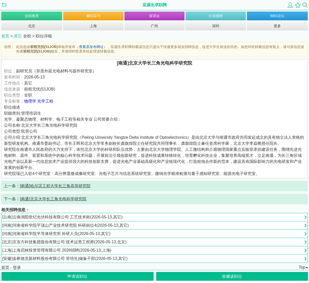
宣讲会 (154, 16)
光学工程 (45, 101)
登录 (17, 267)
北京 (31, 26)
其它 (18, 36)
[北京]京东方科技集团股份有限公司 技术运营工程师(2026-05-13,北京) (64, 242)
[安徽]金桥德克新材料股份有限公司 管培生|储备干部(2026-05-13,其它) (64, 258)
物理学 (30, 101)
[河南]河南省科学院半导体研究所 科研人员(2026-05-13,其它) (56, 233)
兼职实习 (93, 16)
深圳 (215, 26)
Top (302, 267)
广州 (154, 26)
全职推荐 (32, 16)
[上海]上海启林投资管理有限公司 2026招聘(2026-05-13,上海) (56, 250)
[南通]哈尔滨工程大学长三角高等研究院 (55, 186)
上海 (93, 26)
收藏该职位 (232, 276)
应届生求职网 (155, 5)
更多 (277, 26)
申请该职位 (77, 276)
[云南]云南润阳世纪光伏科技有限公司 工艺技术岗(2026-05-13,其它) (62, 217)
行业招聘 (216, 16)
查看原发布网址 (91, 47)
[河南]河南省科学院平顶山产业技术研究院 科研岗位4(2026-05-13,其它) (65, 225)
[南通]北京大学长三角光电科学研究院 (53, 199)
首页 (5, 36)
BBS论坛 (277, 16)
